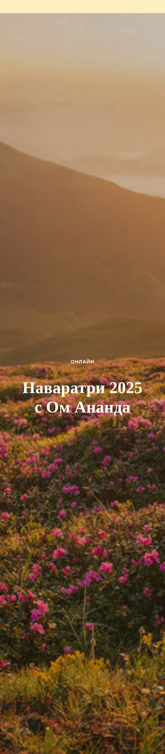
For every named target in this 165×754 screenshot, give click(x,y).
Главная (61, 6)
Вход (148, 5)
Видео (131, 6)
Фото (118, 6)
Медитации (101, 6)
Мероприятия (80, 6)
